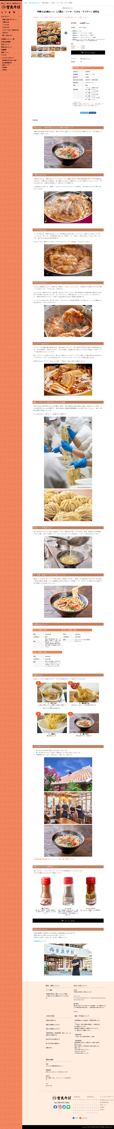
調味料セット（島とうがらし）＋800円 (83, 35)
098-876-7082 (49, 1085)
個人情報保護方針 (7, 62)
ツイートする (84, 112)
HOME (25, 2)
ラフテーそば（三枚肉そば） (11, 30)
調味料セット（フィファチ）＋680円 (82, 33)
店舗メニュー (5, 52)
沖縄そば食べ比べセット (9, 19)
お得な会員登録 (5, 42)
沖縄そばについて (6, 47)
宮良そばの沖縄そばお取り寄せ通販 (95, 1127)
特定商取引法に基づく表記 (9, 60)
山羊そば (5, 32)
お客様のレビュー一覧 (7, 39)
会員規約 (4, 67)
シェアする (92, 112)
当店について (5, 44)
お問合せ (4, 69)
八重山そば (5, 22)
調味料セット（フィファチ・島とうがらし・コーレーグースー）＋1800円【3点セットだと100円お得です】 (89, 40)
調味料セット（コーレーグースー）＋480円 (84, 37)
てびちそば (5, 27)
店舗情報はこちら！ (40, 941)
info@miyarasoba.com (79, 1051)
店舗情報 (3, 49)
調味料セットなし (77, 31)
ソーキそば (5, 24)
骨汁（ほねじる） (7, 35)
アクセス (3, 55)
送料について (5, 65)
